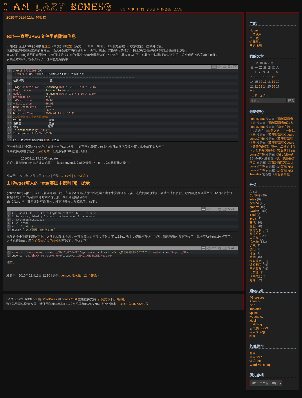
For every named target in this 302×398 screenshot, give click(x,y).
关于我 (254, 38)
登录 (253, 353)
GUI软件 (255, 211)
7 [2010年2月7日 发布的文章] (251, 77)
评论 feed (256, 361)
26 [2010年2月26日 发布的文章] (273, 86)
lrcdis (253, 218)
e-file (253, 199)
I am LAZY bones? (58, 7)
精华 (253, 257)
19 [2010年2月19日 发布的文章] (273, 81)
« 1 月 (254, 95)
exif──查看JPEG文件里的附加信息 (41, 36)
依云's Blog (257, 332)
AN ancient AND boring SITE (151, 9)
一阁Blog (256, 324)
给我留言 (256, 42)
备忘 (253, 226)
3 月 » (264, 95)
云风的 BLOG (259, 328)
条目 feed (256, 357)
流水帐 (76, 275)
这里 (47, 46)
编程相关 (256, 264)
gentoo (65, 275)
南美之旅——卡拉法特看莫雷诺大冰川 (270, 128)
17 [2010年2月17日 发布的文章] (265, 81)
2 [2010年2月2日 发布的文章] (259, 72)
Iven (252, 305)
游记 (253, 249)
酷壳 (253, 336)
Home (254, 30)
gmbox (254, 207)
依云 (253, 123)
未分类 (254, 238)
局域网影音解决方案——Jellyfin (271, 121)
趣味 (253, 280)
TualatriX (256, 309)
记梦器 (254, 272)
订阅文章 (104, 299)
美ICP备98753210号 (134, 304)
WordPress (49, 299)
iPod (253, 214)
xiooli (253, 320)
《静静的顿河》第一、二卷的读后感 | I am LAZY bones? (273, 148)
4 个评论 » (81, 176)
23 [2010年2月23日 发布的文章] (260, 86)
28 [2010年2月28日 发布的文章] (252, 91)
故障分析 (256, 230)
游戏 (253, 245)
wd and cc (256, 316)
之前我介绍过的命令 (45, 240)
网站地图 (256, 46)
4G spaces (257, 297)
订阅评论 (119, 299)
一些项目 (256, 34)
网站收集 (256, 268)
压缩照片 (43, 151)
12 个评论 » (91, 275)
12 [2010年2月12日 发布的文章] (273, 77)
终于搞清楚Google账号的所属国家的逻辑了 (272, 136)
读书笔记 (256, 276)
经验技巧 (256, 261)
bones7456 (69, 299)
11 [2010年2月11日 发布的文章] (269, 77)
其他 (253, 222)
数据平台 (256, 234)
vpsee (254, 313)
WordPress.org (260, 365)
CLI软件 (65, 176)
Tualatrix (255, 174)
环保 (253, 253)
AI (251, 191)
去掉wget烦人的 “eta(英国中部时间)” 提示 (48, 183)
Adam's (255, 301)
